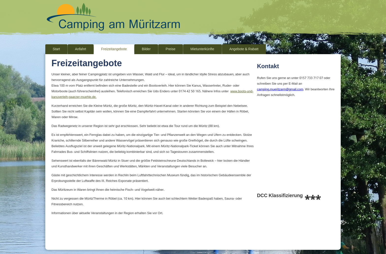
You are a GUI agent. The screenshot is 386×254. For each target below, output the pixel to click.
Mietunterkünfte (202, 49)
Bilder (146, 49)
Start (56, 49)
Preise (171, 49)
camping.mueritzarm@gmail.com (280, 89)
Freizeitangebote (114, 49)
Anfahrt (80, 49)
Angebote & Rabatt (243, 49)
